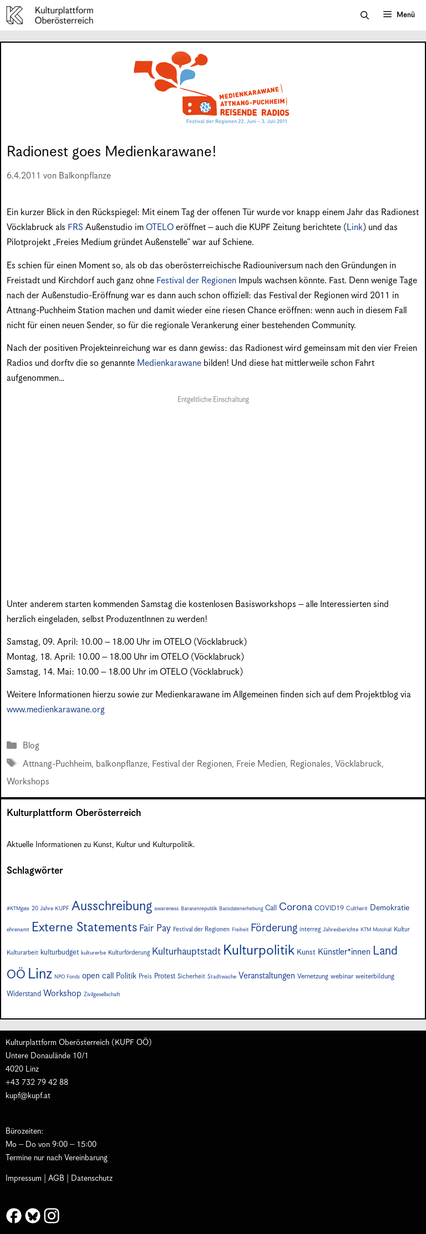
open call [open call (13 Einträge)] (98, 976)
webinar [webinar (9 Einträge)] (342, 976)
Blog (31, 746)
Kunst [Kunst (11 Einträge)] (306, 952)
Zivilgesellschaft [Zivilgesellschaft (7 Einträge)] (102, 994)
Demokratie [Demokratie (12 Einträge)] (389, 908)
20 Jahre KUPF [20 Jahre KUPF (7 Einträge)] (50, 908)
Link (355, 227)
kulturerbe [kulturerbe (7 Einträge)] (93, 953)
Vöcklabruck (358, 764)
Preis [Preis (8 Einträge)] (145, 976)
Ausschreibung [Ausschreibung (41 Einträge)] (112, 906)
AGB (56, 1178)
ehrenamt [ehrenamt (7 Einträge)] (18, 929)
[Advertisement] (213, 489)
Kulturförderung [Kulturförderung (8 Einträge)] (129, 952)
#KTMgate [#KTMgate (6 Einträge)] (18, 909)
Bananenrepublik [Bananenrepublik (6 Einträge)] (199, 909)
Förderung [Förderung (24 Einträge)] (274, 928)
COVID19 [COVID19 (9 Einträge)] (329, 908)
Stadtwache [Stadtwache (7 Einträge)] (221, 976)
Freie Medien (261, 764)
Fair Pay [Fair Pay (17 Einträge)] (155, 929)
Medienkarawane (169, 363)
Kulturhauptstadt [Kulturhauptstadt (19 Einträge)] (186, 951)
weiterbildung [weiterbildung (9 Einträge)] (375, 976)
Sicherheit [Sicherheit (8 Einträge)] (191, 976)
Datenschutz (92, 1178)
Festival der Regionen (196, 281)
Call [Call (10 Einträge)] (271, 908)
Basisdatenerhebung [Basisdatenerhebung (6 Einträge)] (241, 909)
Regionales (310, 764)
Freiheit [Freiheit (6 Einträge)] (240, 930)
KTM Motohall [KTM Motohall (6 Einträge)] (376, 930)
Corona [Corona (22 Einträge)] (295, 907)
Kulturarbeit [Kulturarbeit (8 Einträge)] (22, 952)
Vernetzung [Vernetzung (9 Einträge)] (312, 976)
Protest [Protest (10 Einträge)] (164, 976)
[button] (364, 16)
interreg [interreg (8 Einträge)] (310, 929)
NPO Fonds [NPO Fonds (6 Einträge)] (67, 977)
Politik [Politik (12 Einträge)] (126, 976)
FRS (75, 227)
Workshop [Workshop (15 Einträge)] (62, 993)
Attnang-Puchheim (57, 764)
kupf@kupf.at (28, 1096)
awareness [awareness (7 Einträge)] (166, 908)
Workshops (28, 782)
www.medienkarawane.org (56, 710)
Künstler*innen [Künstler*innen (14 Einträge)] (344, 952)
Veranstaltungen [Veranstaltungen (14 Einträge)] (267, 976)
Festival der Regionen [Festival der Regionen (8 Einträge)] (201, 929)
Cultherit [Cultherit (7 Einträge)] (357, 908)
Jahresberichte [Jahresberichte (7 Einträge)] (340, 929)
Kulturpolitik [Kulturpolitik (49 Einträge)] (259, 950)
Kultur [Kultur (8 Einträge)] (402, 929)
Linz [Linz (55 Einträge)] (40, 974)
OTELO (160, 227)
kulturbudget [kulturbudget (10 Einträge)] (59, 953)
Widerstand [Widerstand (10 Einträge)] (24, 994)
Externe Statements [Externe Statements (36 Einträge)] (84, 928)
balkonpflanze (122, 764)
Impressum (24, 1178)
